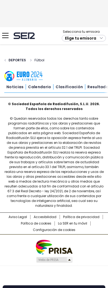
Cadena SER (24, 35)
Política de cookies (36, 223)
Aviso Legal (18, 217)
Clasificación (69, 87)
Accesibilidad (45, 217)
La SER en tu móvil (72, 223)
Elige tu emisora (80, 38)
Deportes (17, 60)
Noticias (15, 87)
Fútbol (39, 60)
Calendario (39, 87)
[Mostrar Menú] (5, 35)
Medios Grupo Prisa (54, 260)
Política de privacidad (81, 217)
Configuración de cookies (54, 230)
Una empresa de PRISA (54, 246)
